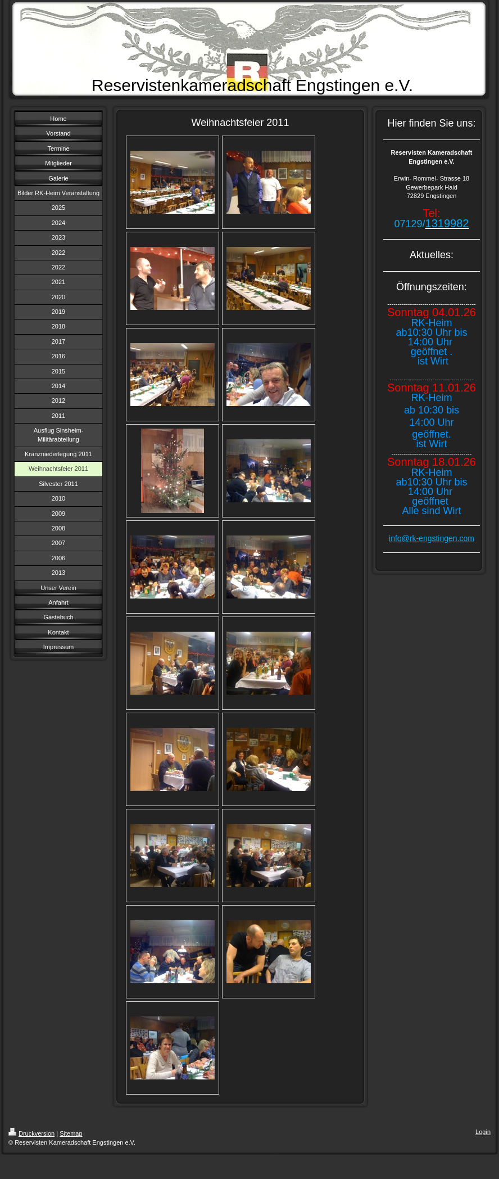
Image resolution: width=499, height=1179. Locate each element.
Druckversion (31, 1133)
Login (483, 1131)
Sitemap (71, 1133)
